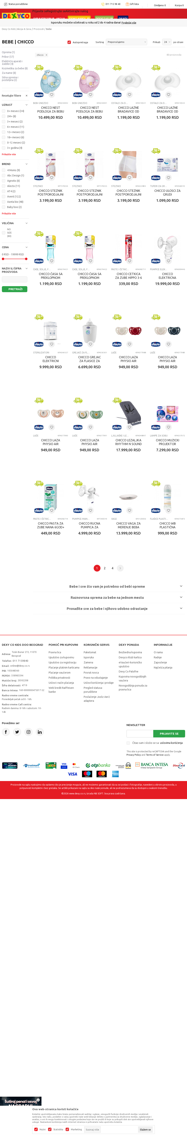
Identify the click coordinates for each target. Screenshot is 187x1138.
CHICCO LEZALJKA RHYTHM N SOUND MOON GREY (53, 643)
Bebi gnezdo (40, 108)
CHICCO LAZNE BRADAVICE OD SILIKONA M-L (140, 116)
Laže (123, 459)
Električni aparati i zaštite (12, 62)
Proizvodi (39, 29)
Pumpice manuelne (42, 723)
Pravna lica (55, 856)
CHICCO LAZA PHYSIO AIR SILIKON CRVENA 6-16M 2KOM (140, 467)
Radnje (158, 861)
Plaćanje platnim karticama (64, 871)
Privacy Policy (133, 959)
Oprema (8, 52)
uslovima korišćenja (171, 947)
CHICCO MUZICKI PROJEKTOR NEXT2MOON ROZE (96, 643)
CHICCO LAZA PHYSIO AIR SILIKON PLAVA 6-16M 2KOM (53, 555)
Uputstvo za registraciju (62, 866)
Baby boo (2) (14, 207)
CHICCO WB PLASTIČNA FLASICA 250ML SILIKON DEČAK (140, 731)
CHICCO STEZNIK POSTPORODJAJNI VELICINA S (53, 292)
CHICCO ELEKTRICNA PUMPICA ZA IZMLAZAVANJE (140, 379)
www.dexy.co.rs (77, 998)
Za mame (9, 73)
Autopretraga (80, 42)
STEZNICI (82, 195)
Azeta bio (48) (15, 201)
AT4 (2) (11, 191)
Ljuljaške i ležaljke (42, 635)
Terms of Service (155, 959)
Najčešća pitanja (163, 871)
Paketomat (90, 856)
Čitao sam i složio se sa (157, 947)
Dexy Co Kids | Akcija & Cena (16, 29)
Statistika (58, 1129)
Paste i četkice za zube (86, 371)
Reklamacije (90, 871)
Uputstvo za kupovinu (61, 861)
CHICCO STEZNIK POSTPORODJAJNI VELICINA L (97, 204)
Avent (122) (14, 196)
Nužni (43, 1129)
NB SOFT (98, 998)
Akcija (60, 18)
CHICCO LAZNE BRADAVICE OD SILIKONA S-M (53, 204)
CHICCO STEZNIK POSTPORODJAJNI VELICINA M (140, 204)
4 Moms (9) (13, 170)
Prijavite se (169, 938)
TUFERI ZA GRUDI (86, 283)
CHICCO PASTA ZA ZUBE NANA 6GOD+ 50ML (140, 643)
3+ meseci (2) (15, 121)
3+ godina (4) (14, 147)
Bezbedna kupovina (130, 856)
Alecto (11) (13, 186)
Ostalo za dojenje (130, 108)
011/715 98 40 (107, 22)
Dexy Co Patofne (128, 875)
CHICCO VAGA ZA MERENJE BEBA (97, 729)
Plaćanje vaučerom (60, 877)
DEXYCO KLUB (104, 18)
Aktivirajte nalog (77, 11)
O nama (158, 856)
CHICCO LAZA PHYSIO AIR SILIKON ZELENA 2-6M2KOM (140, 555)
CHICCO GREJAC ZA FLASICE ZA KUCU (96, 466)
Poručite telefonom (85, 22)
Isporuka (89, 861)
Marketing (76, 1129)
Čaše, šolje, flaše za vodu (130, 283)
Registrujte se (56, 11)
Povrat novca (91, 877)
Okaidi (123, 18)
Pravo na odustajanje (96, 882)
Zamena (88, 866)
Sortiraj (100, 42)
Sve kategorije (43, 18)
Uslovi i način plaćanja (61, 887)
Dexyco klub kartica (130, 861)
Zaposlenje (160, 866)
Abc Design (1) (15, 175)
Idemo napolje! (79, 18)
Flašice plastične (130, 723)
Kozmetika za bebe (15, 68)
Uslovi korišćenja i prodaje (99, 887)
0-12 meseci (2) (16, 142)
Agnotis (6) (13, 180)
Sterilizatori (41, 459)
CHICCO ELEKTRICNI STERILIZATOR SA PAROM (53, 467)
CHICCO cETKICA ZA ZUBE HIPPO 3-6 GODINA (97, 379)
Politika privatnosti (59, 882)
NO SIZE (9, 232)
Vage (80, 723)
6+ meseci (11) (15, 126)
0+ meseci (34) (15, 111)
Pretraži (15, 289)
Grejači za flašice (86, 459)
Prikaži (156, 42)
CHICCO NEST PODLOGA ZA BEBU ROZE (96, 116)
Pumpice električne (130, 371)
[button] (15, 105)
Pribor (8, 56)
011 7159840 (20, 865)
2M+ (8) (11, 116)
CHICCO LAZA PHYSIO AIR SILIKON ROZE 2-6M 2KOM (97, 555)
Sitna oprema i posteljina (10, 78)
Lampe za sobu (85, 635)
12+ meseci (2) (15, 132)
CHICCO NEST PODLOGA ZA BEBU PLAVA (53, 116)
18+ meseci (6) (15, 137)
